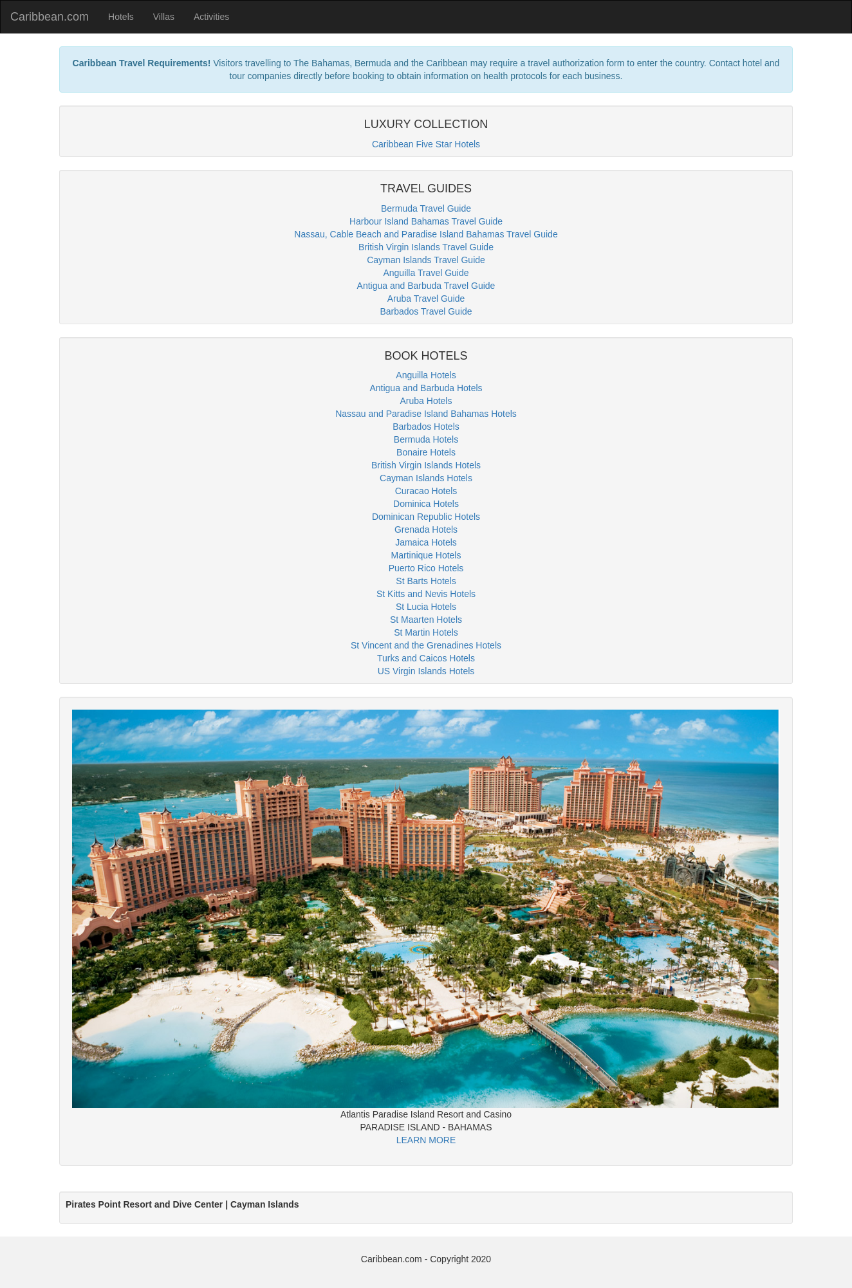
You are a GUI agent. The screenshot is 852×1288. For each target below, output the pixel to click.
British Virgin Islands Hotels (426, 465)
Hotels (121, 17)
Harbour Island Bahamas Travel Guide (426, 221)
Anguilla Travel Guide (425, 273)
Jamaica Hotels (426, 542)
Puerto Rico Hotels (426, 568)
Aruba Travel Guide (426, 298)
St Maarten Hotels (426, 619)
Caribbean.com (49, 16)
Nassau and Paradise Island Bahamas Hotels (426, 414)
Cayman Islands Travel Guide (426, 260)
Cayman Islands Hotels (426, 478)
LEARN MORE (426, 1140)
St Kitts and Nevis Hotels (426, 594)
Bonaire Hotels (426, 452)
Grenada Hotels (426, 529)
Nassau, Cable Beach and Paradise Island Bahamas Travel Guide (425, 234)
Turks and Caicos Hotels (426, 658)
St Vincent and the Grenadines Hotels (426, 645)
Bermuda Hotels (426, 439)
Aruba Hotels (426, 401)
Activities (211, 17)
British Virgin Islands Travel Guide (426, 247)
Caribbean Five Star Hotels (426, 144)
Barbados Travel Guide (426, 311)
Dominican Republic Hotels (426, 516)
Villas (163, 17)
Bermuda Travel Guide (426, 208)
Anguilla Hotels (426, 375)
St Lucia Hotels (426, 607)
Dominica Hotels (426, 504)
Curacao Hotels (426, 491)
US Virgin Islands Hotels (426, 671)
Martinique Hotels (426, 555)
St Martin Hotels (426, 632)
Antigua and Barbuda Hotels (425, 388)
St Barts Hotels (426, 581)
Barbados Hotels (426, 426)
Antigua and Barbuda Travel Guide (426, 286)
